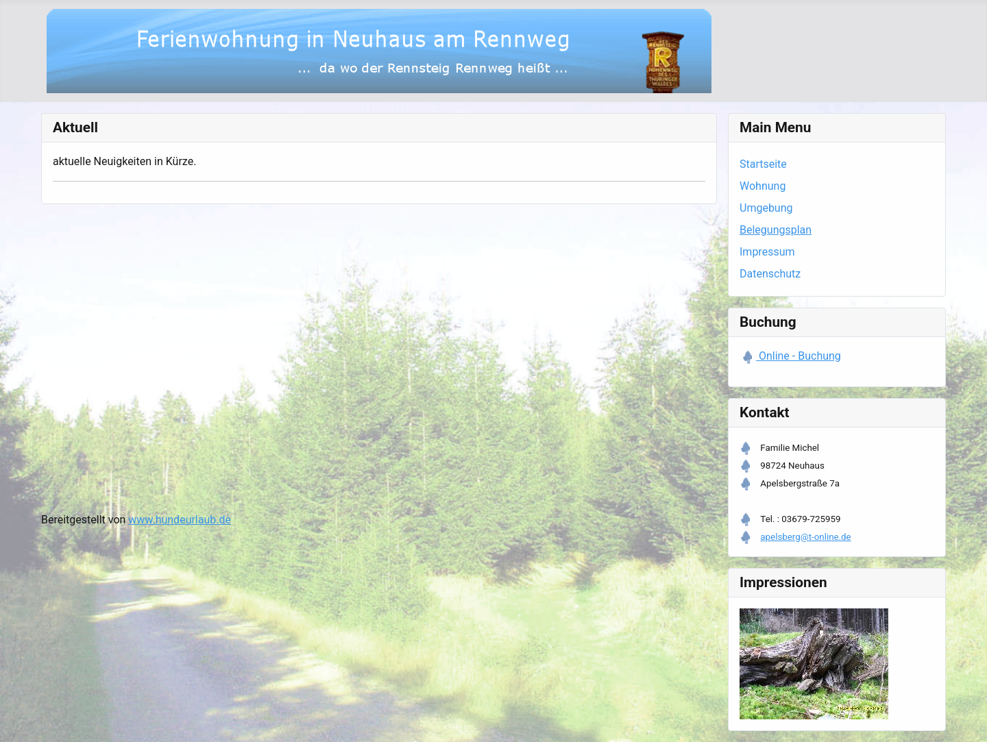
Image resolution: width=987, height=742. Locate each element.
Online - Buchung (798, 355)
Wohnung (762, 186)
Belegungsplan (776, 229)
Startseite (763, 164)
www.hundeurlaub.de (179, 519)
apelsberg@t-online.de (805, 537)
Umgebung (766, 207)
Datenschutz (770, 273)
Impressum (767, 251)
